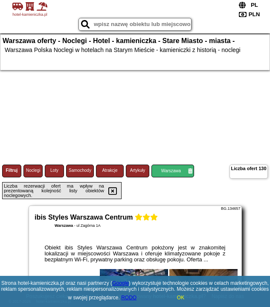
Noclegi (33, 170)
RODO (128, 298)
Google (120, 283)
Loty (54, 170)
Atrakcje (109, 170)
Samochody (80, 170)
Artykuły (137, 170)
